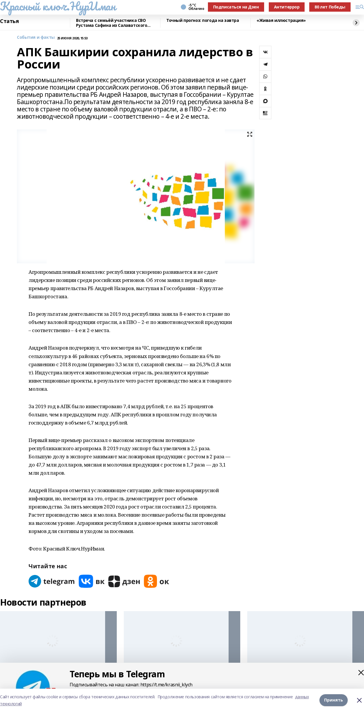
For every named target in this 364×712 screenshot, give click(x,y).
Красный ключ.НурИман (58, 6)
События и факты (36, 37)
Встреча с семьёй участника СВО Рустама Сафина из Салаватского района (111, 23)
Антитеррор (287, 7)
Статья (9, 21)
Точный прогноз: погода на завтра (202, 20)
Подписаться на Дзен (236, 7)
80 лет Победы (329, 7)
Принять (333, 700)
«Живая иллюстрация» (281, 20)
